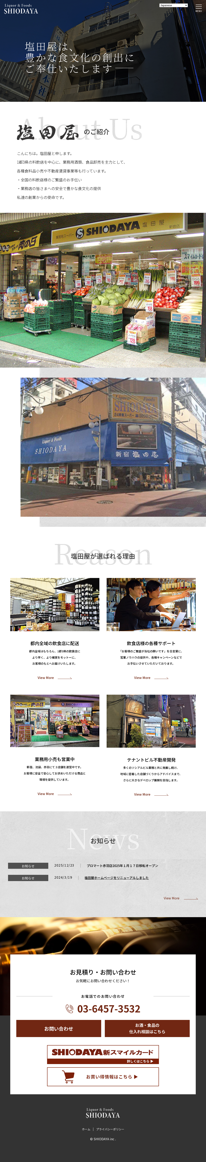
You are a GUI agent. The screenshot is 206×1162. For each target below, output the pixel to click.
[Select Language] (173, 5)
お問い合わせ (58, 1028)
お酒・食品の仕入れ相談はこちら (147, 1028)
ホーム (86, 1129)
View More (46, 677)
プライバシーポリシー (110, 1129)
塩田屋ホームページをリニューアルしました (116, 877)
